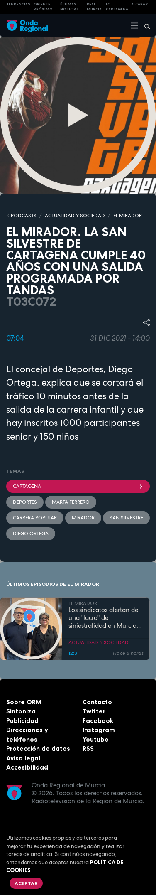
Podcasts (24, 215)
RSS (88, 748)
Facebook (98, 721)
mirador (83, 517)
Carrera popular (35, 517)
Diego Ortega (31, 533)
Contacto (97, 702)
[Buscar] (144, 25)
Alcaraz (139, 4)
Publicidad (22, 721)
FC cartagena (117, 7)
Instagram (99, 730)
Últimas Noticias (69, 7)
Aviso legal (23, 758)
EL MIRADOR (127, 215)
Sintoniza (21, 711)
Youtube (96, 739)
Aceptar (26, 883)
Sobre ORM (23, 702)
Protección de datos (38, 748)
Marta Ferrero (71, 502)
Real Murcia (94, 7)
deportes (25, 502)
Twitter (94, 711)
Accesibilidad (27, 767)
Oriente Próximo (43, 7)
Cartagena (78, 486)
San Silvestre (126, 517)
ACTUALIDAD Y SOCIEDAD (75, 215)
